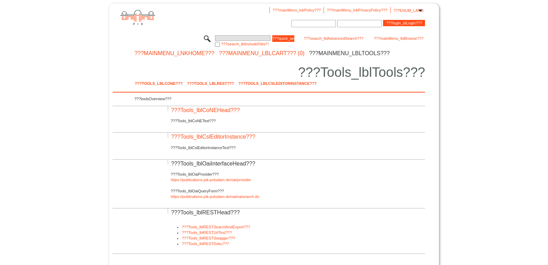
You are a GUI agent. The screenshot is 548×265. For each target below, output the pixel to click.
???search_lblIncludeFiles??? (245, 44)
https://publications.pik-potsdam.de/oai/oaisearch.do (215, 196)
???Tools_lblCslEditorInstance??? (277, 83)
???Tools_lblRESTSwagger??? (208, 238)
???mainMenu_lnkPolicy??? (297, 10)
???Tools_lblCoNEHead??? (205, 110)
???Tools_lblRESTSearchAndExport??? (216, 227)
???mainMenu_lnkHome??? (175, 53)
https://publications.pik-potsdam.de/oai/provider (211, 180)
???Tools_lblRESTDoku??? (205, 244)
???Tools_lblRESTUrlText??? (207, 232)
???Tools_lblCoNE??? (158, 83)
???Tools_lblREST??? (210, 83)
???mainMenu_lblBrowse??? (399, 38)
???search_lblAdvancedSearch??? (333, 38)
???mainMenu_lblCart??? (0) (261, 53)
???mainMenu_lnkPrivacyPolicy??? (357, 10)
